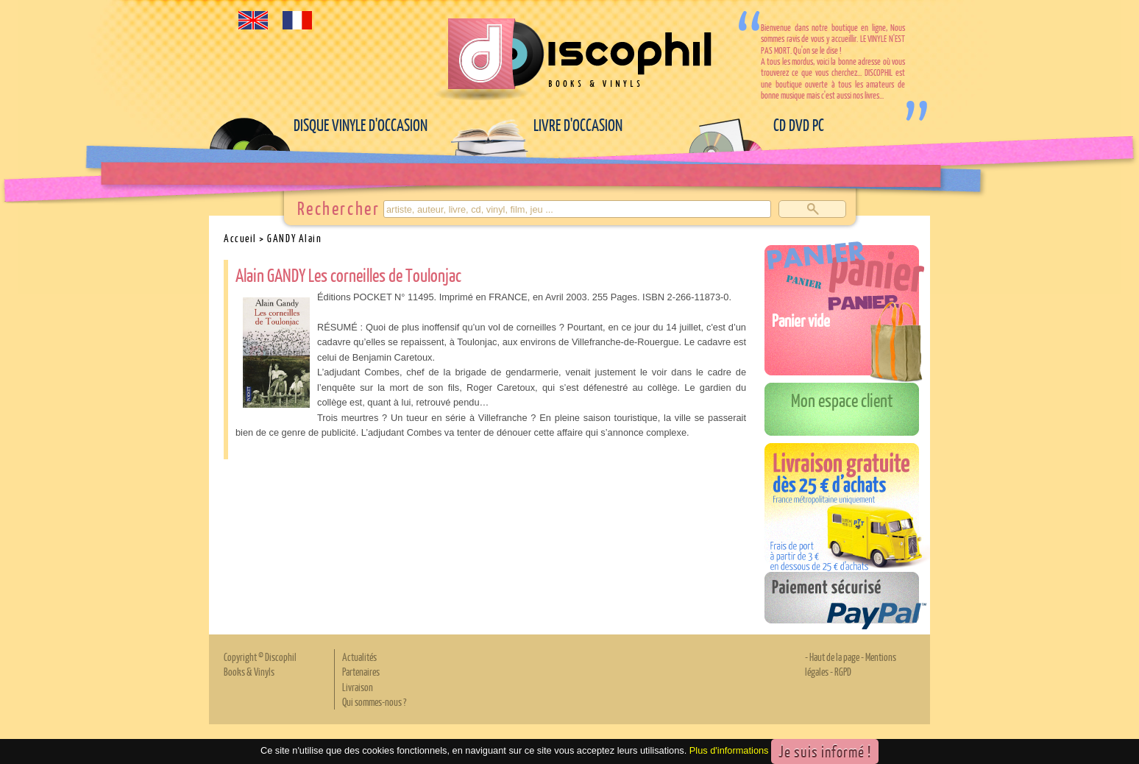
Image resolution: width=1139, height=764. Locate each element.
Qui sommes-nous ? (374, 701)
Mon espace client (842, 400)
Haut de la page (834, 656)
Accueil (240, 237)
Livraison (357, 686)
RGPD (842, 671)
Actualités (359, 656)
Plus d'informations (729, 750)
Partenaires (361, 671)
